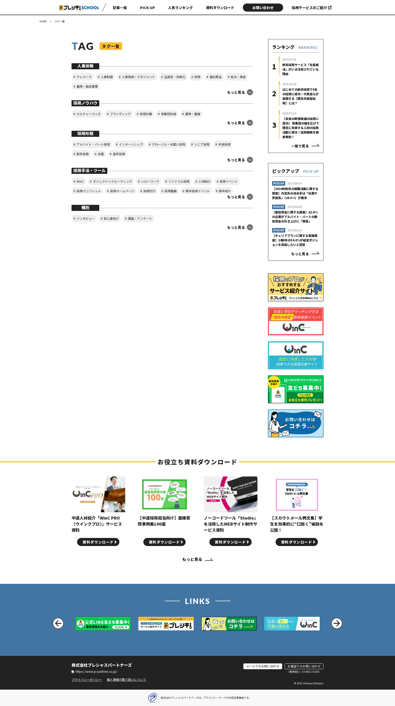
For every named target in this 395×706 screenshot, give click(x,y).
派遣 (101, 154)
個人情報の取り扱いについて (126, 679)
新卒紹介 (225, 191)
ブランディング (120, 114)
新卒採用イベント (198, 191)
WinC (80, 181)
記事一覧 (120, 7)
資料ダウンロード (220, 7)
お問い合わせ (263, 7)
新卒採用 (83, 154)
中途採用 (224, 144)
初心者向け (111, 218)
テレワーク (84, 77)
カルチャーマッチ (89, 114)
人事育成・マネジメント (138, 77)
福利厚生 (216, 77)
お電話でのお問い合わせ (304, 666)
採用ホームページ (122, 191)
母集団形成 (168, 114)
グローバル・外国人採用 (168, 144)
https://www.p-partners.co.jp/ (94, 671)
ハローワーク (150, 181)
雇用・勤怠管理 (87, 86)
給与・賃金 (238, 77)
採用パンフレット (89, 191)
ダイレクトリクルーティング (112, 181)
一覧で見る (300, 145)
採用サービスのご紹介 (312, 7)
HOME (43, 21)
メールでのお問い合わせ (262, 666)
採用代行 (149, 191)
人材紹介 (205, 181)
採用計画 (146, 114)
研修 (197, 77)
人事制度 (107, 77)
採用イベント (229, 181)
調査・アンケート (140, 218)
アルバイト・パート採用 (93, 144)
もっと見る (300, 253)
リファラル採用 (178, 181)
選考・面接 (192, 114)
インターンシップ (131, 144)
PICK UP (147, 7)
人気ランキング (180, 7)
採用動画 (170, 191)
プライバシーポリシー (87, 679)
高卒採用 (119, 154)
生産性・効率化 (174, 77)
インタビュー (86, 218)
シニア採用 (201, 144)
